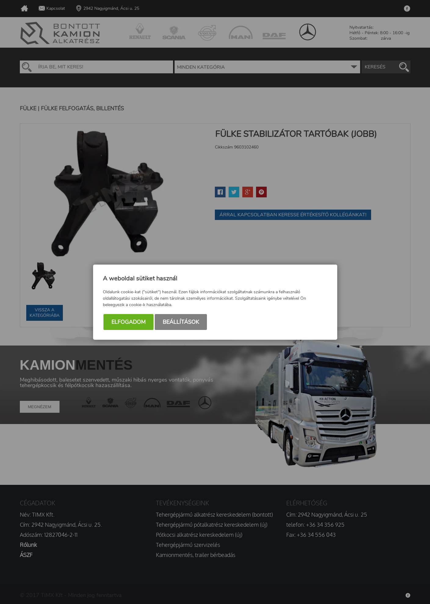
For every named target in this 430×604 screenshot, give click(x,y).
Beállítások (181, 322)
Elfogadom (128, 322)
